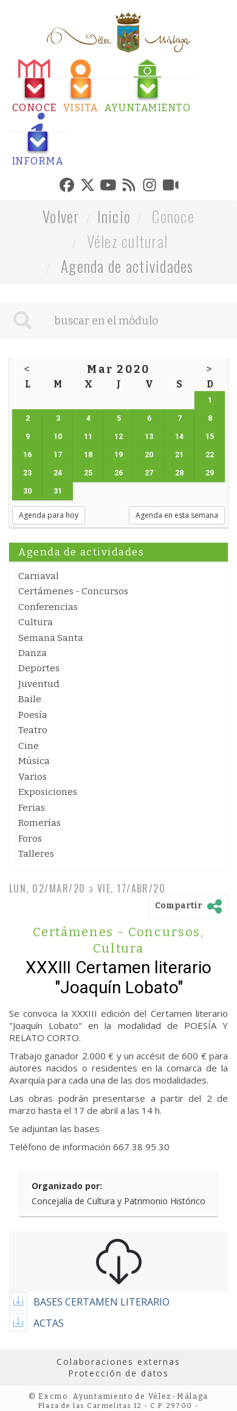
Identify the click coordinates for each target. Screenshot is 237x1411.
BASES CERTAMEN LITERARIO (101, 1302)
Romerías (39, 822)
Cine (28, 745)
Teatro (32, 730)
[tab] (34, 86)
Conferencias (48, 607)
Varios (32, 776)
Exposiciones (47, 791)
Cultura (35, 622)
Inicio (114, 216)
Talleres (36, 853)
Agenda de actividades (127, 266)
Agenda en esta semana (177, 515)
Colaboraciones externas (118, 1361)
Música (34, 761)
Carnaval (38, 576)
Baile (29, 699)
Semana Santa (50, 637)
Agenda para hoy (48, 515)
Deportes (39, 668)
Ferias (31, 807)
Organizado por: (67, 1185)
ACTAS (48, 1323)
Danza (32, 653)
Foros (30, 838)
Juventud (39, 684)
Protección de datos (118, 1373)
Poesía (32, 714)
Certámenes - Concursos (73, 591)
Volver (61, 216)
